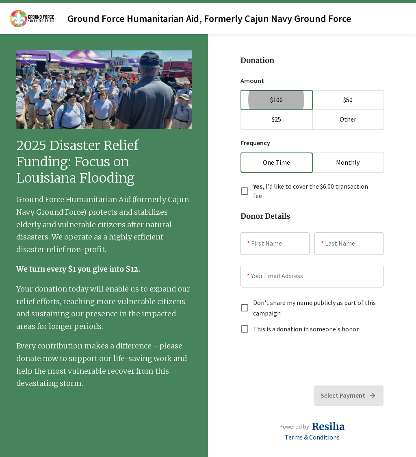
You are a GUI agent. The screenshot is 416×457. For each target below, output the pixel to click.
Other (348, 119)
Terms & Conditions (312, 437)
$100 (276, 99)
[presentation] (302, 360)
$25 (276, 119)
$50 (348, 99)
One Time (276, 162)
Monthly (348, 162)
